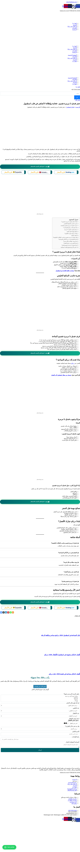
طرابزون (40, 701)
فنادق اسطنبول (70, 107)
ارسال (40, 750)
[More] (13, 612)
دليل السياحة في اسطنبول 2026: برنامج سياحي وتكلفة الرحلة (60, 635)
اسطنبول (40, 697)
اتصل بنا (78, 87)
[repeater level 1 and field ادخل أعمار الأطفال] (73, 723)
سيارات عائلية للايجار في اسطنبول (65, 270)
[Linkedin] (6, 612)
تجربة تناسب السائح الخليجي (70, 223)
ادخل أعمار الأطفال (73, 720)
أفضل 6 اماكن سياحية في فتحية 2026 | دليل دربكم (64, 674)
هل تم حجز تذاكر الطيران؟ (72, 726)
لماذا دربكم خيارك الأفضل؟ (71, 233)
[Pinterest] (8, 612)
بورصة (40, 700)
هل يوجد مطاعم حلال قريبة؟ (70, 241)
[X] (4, 612)
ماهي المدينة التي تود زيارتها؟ (71, 694)
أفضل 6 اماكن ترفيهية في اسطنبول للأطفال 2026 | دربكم (62, 655)
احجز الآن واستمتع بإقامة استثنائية (69, 247)
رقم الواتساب (75, 736)
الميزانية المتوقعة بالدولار (72, 742)
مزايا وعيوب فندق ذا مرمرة (70, 229)
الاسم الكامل (75, 731)
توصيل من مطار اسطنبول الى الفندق (61, 375)
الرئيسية (78, 107)
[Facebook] (1, 612)
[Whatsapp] (11, 612)
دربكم (72, 363)
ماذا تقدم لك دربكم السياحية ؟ (70, 227)
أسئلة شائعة (74, 235)
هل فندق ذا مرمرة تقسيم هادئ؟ (69, 245)
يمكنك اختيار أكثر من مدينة (40, 696)
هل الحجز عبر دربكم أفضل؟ (70, 243)
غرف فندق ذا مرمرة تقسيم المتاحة (69, 225)
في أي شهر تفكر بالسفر (72, 703)
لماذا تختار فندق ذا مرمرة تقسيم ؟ (69, 221)
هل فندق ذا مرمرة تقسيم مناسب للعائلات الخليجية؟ (65, 237)
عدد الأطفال (76, 713)
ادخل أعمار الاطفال (74, 718)
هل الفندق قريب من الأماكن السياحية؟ (68, 239)
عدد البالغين (76, 708)
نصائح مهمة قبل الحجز (72, 231)
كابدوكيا (40, 699)
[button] (66, 723)
